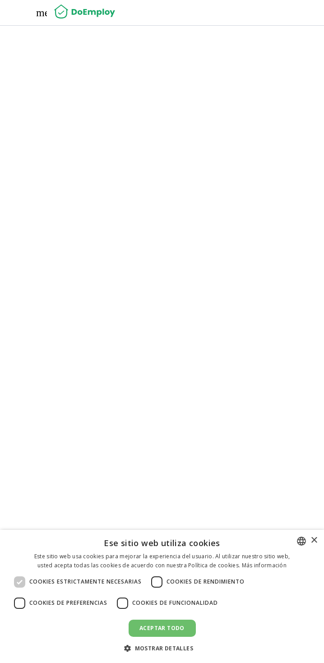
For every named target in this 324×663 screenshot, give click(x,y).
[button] (162, 648)
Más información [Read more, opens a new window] (264, 565)
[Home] (84, 13)
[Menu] (41, 12)
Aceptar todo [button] (162, 628)
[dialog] (162, 596)
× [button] (313, 540)
